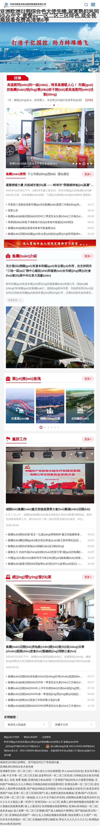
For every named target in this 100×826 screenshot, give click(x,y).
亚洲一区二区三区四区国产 (28, 793)
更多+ (88, 173)
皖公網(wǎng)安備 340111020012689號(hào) (70, 746)
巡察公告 (13, 210)
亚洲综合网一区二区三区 (79, 784)
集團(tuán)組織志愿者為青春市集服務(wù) (31, 228)
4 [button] (54, 105)
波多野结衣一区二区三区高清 (55, 775)
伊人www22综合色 (72, 771)
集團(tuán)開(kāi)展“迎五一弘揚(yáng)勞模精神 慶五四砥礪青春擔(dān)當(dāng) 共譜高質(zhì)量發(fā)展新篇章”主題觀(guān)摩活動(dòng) (45, 534)
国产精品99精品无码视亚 (41, 788)
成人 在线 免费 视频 (15, 779)
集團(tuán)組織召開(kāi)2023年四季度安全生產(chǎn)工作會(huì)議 (45, 705)
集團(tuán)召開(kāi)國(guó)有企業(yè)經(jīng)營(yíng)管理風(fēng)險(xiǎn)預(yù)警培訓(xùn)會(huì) (45, 233)
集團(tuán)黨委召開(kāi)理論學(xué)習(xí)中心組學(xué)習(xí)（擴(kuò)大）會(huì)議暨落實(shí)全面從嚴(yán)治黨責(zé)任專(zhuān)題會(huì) (45, 563)
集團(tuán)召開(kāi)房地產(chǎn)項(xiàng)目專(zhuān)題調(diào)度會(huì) (45, 676)
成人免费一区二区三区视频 (28, 810)
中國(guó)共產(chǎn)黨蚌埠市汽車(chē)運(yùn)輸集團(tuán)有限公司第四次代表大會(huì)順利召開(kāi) (45, 557)
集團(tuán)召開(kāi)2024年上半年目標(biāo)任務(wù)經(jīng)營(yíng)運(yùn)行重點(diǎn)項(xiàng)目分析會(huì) (45, 688)
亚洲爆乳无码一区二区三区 (15, 771)
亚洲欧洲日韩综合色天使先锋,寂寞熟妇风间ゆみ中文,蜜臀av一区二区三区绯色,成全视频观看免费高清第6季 (49, 15)
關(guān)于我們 (11, 737)
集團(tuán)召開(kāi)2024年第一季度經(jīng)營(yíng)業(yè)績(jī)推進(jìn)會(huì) (45, 694)
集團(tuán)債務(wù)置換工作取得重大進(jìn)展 (34, 699)
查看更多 (15, 300)
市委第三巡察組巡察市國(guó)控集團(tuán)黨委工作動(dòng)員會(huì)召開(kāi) (45, 204)
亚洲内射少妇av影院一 (41, 779)
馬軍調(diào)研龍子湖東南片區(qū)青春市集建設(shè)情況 (41, 222)
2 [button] (50, 68)
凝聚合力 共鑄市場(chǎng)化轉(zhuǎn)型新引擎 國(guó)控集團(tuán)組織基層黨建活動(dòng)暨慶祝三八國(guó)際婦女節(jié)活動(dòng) (45, 552)
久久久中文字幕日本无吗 (50, 797)
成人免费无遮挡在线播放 (59, 793)
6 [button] (91, 163)
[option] (50, 47)
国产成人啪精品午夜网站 (59, 810)
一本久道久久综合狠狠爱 (46, 771)
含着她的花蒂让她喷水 (45, 819)
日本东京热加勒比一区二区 (15, 819)
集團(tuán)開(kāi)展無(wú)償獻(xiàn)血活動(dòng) (36, 546)
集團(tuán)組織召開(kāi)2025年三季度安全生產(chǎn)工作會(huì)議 (45, 216)
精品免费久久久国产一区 (82, 815)
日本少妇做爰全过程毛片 (71, 788)
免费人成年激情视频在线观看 (77, 801)
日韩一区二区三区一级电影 (19, 797)
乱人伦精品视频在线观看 (53, 815)
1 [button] (43, 68)
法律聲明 (46, 737)
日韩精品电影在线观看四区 (47, 784)
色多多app (6, 810)
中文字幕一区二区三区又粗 (22, 775)
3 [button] (56, 68)
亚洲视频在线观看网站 (54, 806)
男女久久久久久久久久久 (73, 819)
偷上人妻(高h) (32, 806)
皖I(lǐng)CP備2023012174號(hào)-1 (23, 746)
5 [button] (58, 105)
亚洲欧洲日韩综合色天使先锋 (16, 766)
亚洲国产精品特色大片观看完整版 (74, 779)
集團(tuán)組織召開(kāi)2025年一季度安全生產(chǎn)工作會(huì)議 (45, 682)
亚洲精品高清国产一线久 (23, 815)
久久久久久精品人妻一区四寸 (16, 801)
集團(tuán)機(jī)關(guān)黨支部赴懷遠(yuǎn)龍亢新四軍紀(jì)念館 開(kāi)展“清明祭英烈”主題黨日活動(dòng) (45, 540)
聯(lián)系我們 (31, 737)
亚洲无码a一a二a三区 (47, 801)
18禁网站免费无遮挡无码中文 (82, 797)
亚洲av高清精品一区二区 (83, 806)
